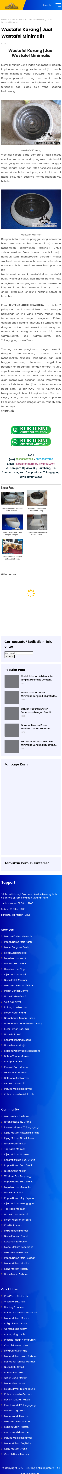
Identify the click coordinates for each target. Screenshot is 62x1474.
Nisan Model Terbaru (16, 1274)
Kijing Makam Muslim (16, 974)
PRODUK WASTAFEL (20, 19)
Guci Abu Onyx (12, 1001)
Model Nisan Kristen (15, 1383)
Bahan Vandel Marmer (17, 1056)
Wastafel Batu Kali (14, 1301)
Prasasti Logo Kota (14, 1410)
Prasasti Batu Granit (15, 963)
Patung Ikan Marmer (15, 1007)
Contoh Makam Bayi (15, 1328)
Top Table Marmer (14, 1149)
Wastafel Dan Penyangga (18, 1176)
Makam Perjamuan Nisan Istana (22, 1050)
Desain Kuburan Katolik (17, 1399)
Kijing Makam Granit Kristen (19, 1138)
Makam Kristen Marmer (17, 1421)
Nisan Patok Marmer (15, 980)
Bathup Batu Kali (13, 1372)
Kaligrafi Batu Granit (15, 1323)
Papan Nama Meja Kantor (18, 942)
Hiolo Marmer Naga (15, 969)
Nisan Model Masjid (15, 1045)
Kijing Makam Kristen (16, 1268)
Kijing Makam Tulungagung (19, 1203)
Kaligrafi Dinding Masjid (17, 1040)
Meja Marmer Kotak (15, 958)
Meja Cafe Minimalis (15, 1350)
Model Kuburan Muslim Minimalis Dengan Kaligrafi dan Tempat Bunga (39, 694)
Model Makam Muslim (16, 1263)
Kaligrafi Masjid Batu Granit (19, 1160)
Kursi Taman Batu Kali (16, 1029)
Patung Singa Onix (14, 1334)
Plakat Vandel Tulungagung (20, 1405)
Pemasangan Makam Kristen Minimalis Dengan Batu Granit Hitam (38, 743)
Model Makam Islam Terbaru (20, 1356)
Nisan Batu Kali (12, 1034)
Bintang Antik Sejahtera (40, 1468)
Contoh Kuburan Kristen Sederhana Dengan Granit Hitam (36, 710)
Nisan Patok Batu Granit (17, 1121)
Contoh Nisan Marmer (16, 1454)
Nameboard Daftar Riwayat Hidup (23, 1023)
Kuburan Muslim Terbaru (18, 1394)
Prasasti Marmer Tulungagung (21, 1127)
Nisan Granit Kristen (15, 1143)
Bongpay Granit (13, 1061)
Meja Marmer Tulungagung (19, 1389)
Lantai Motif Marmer (15, 1072)
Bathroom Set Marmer (16, 1078)
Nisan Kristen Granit (15, 996)
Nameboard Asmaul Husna (19, 1018)
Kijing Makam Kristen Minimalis (21, 1132)
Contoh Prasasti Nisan (16, 1345)
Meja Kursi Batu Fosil (15, 952)
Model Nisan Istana (15, 1012)
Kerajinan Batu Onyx (15, 1241)
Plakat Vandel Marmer (16, 990)
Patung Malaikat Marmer (18, 1088)
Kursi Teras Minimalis (16, 1296)
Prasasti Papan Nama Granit (20, 1339)
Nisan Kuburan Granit (16, 1214)
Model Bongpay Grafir (16, 947)
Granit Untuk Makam (16, 1378)
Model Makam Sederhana (19, 1247)
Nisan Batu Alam (13, 1192)
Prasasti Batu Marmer (16, 1067)
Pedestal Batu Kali (14, 1083)
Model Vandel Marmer (16, 1416)
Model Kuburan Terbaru (17, 1219)
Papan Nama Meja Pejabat (19, 1198)
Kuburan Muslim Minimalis (19, 1094)
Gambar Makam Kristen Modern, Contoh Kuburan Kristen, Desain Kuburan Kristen (39, 727)
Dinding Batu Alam (14, 1307)
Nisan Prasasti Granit (16, 1236)
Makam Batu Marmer (16, 1230)
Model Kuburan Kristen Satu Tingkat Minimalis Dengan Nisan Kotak (37, 678)
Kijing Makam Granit (15, 1448)
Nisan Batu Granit (14, 1367)
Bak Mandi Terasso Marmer (19, 1361)
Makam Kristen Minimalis (18, 936)
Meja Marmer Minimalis (17, 1187)
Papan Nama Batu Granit (18, 1165)
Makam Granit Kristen (16, 1116)
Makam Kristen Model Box (18, 985)
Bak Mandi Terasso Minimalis (20, 1312)
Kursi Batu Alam (13, 1225)
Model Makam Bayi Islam (18, 1443)
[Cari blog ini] (19, 653)
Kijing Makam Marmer (16, 1154)
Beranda (5, 19)
